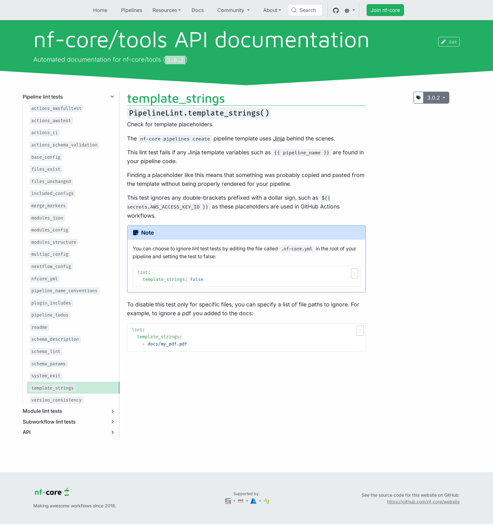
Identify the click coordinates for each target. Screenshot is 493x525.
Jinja (279, 138)
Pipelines (131, 10)
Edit (449, 41)
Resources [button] (164, 10)
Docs (197, 10)
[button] (354, 273)
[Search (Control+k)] (305, 10)
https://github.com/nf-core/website (423, 501)
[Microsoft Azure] (254, 500)
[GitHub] (336, 10)
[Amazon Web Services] (241, 500)
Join (385, 10)
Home (100, 10)
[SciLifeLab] (266, 500)
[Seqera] (228, 500)
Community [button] (231, 10)
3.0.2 (434, 97)
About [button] (270, 10)
